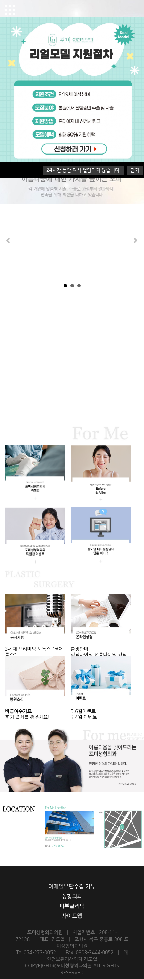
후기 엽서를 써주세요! (27, 717)
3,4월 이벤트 (84, 717)
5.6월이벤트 (83, 711)
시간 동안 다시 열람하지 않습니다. (83, 170)
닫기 (134, 170)
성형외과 (72, 896)
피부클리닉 (72, 906)
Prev (8, 240)
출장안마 (80, 649)
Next (135, 240)
